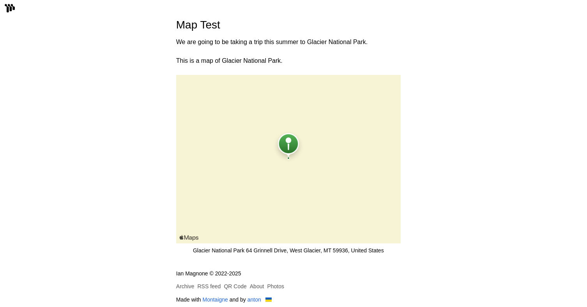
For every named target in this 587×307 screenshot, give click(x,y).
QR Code (235, 286)
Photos (275, 286)
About (257, 286)
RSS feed (209, 286)
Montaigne (215, 299)
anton (254, 299)
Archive (185, 286)
